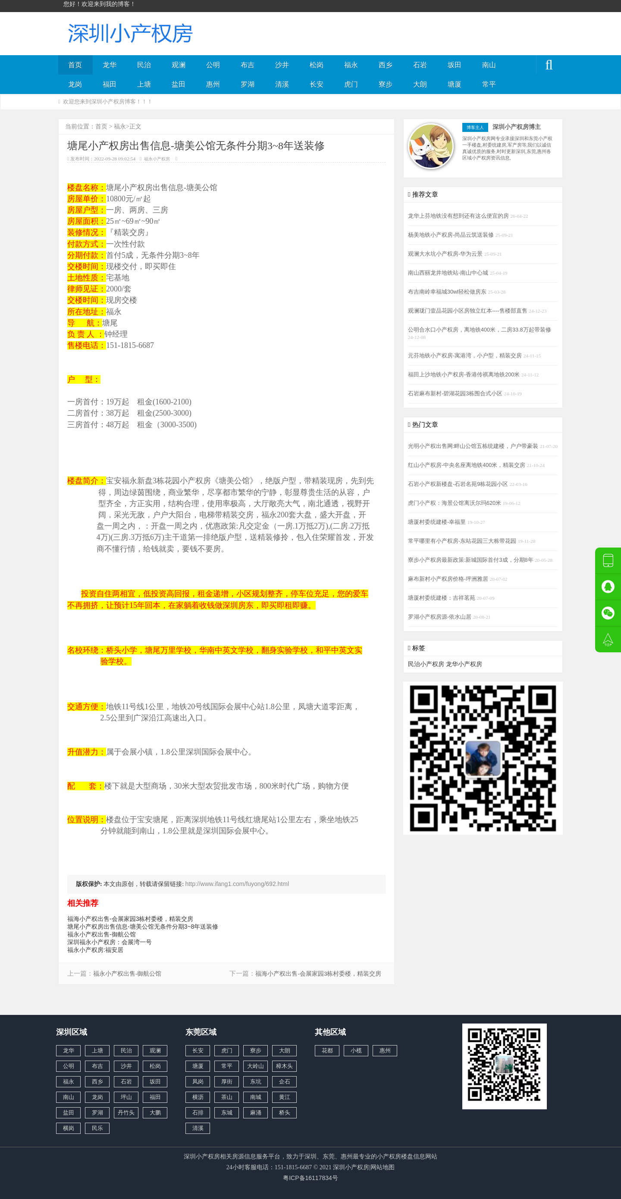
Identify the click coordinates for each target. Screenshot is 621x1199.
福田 (109, 84)
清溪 (282, 84)
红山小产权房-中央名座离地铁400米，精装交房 (467, 465)
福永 (351, 65)
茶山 (226, 1097)
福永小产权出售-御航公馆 (101, 934)
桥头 (284, 1112)
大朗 (420, 84)
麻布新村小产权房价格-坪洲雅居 (449, 579)
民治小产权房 (426, 664)
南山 (489, 65)
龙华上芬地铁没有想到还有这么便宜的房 (459, 216)
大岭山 (255, 1066)
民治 (144, 65)
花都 (327, 1050)
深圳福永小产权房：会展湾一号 (109, 942)
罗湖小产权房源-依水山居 (440, 617)
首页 (75, 65)
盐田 (178, 84)
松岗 (316, 65)
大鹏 (155, 1112)
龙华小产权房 (464, 664)
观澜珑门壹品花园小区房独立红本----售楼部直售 (468, 311)
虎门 (351, 84)
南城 (255, 1097)
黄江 (284, 1097)
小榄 (356, 1050)
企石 (284, 1081)
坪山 (126, 1097)
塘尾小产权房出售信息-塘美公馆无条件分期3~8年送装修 (142, 926)
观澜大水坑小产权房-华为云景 (446, 254)
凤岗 (198, 1081)
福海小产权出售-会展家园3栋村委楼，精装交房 (130, 918)
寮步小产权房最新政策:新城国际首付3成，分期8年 (471, 560)
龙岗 (75, 84)
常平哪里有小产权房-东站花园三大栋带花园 (463, 541)
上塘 (144, 84)
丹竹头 (126, 1112)
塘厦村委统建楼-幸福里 (437, 522)
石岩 (420, 65)
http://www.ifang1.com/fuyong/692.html (237, 883)
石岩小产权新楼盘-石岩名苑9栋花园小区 (459, 484)
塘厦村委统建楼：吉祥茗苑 (442, 598)
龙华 (109, 65)
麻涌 (255, 1112)
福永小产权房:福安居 (95, 949)
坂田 (454, 65)
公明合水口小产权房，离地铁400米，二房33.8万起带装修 (479, 330)
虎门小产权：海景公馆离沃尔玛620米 (455, 503)
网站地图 (382, 1167)
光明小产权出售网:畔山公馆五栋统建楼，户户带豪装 (474, 446)
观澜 (178, 65)
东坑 (255, 1081)
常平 (489, 84)
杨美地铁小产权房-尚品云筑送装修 (452, 235)
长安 (316, 84)
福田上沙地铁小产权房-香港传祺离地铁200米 (464, 375)
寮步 (385, 84)
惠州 (213, 84)
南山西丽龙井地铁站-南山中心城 (449, 273)
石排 (198, 1112)
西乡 (385, 65)
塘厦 (454, 84)
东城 (226, 1112)
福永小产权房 (157, 159)
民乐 (97, 1128)
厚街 (226, 1081)
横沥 (198, 1097)
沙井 (282, 65)
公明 (213, 65)
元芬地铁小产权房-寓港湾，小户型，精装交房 (466, 356)
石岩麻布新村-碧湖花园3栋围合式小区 (456, 394)
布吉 (247, 65)
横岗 (68, 1128)
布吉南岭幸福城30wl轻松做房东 (448, 292)
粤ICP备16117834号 (310, 1177)
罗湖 (247, 84)
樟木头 (284, 1066)
